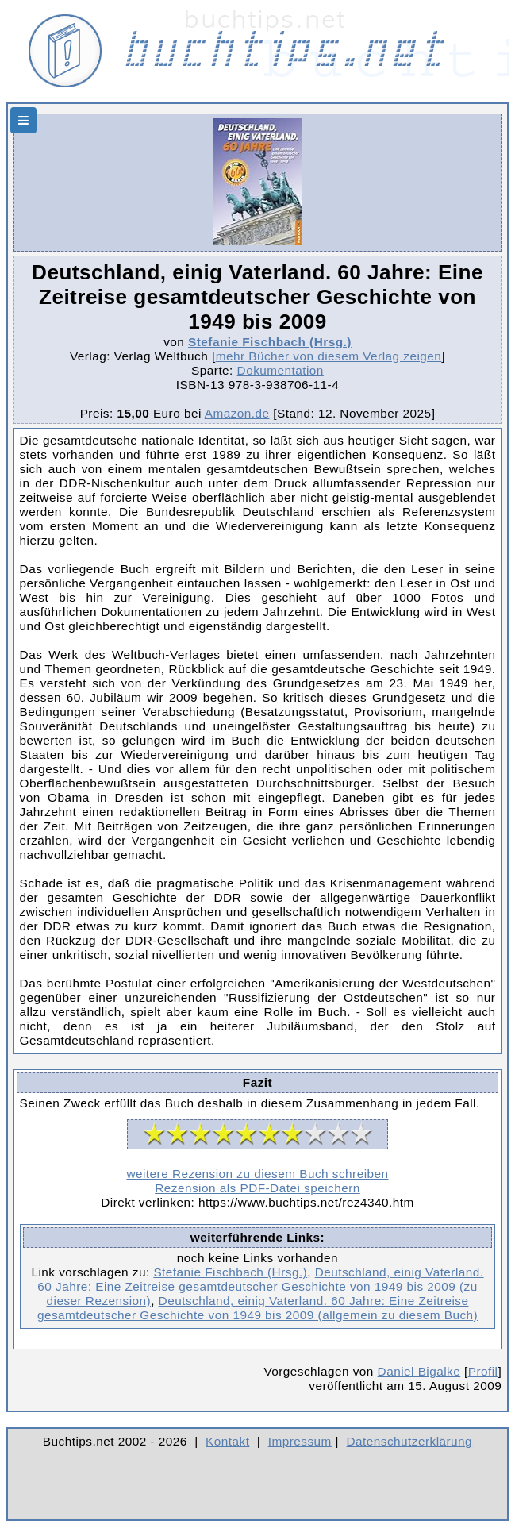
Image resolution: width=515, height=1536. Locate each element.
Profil (483, 1371)
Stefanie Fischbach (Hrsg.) (270, 341)
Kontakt (227, 1441)
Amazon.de (237, 413)
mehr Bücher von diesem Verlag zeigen (329, 356)
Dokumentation (280, 370)
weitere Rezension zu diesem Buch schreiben (257, 1173)
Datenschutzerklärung (410, 1441)
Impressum (300, 1441)
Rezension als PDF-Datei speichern (257, 1188)
